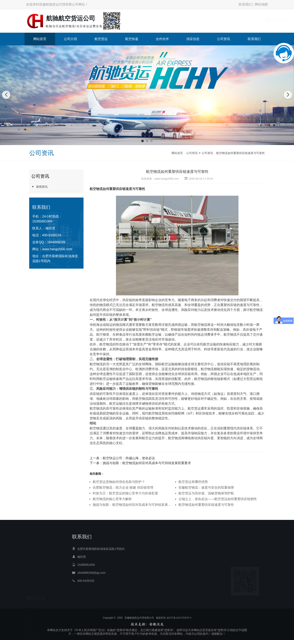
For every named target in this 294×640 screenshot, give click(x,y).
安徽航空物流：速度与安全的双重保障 (206, 487)
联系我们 (245, 4)
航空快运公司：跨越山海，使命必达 (129, 458)
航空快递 (131, 39)
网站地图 (261, 4)
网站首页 (39, 39)
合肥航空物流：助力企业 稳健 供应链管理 (123, 487)
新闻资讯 (39, 186)
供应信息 (192, 39)
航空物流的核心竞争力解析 (112, 499)
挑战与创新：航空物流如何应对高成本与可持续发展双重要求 (147, 463)
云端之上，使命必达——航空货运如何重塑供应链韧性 (217, 499)
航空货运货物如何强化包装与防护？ (119, 482)
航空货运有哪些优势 (193, 482)
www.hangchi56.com (57, 249)
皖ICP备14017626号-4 (179, 629)
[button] (142, 141)
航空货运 (101, 39)
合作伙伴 (162, 39)
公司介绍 (70, 39)
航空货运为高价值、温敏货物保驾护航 (206, 493)
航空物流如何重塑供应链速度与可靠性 (240, 153)
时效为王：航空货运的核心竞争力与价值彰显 (125, 493)
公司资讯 (223, 39)
